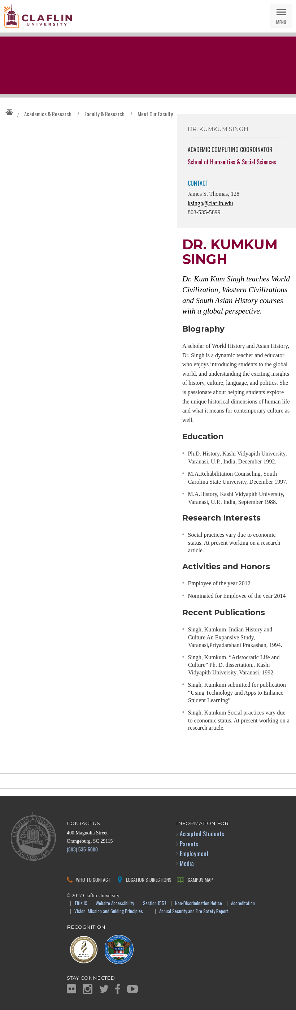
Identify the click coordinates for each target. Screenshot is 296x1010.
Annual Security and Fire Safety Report (193, 911)
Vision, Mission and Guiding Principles (108, 911)
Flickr (71, 988)
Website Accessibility (115, 903)
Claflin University (38, 16)
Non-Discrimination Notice (198, 903)
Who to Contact (93, 879)
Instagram (87, 989)
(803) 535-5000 (82, 849)
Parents (189, 843)
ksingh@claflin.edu (210, 203)
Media (187, 863)
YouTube (132, 989)
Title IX (80, 903)
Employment (194, 853)
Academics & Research (47, 114)
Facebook (117, 989)
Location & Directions (148, 879)
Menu (281, 22)
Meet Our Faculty (155, 114)
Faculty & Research (104, 114)
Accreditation (243, 903)
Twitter (104, 989)
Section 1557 (154, 903)
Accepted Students (202, 833)
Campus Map (200, 879)
